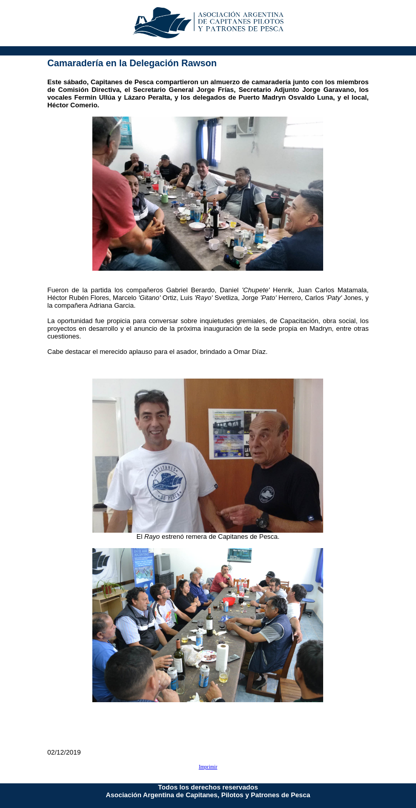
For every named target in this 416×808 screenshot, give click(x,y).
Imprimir (208, 766)
